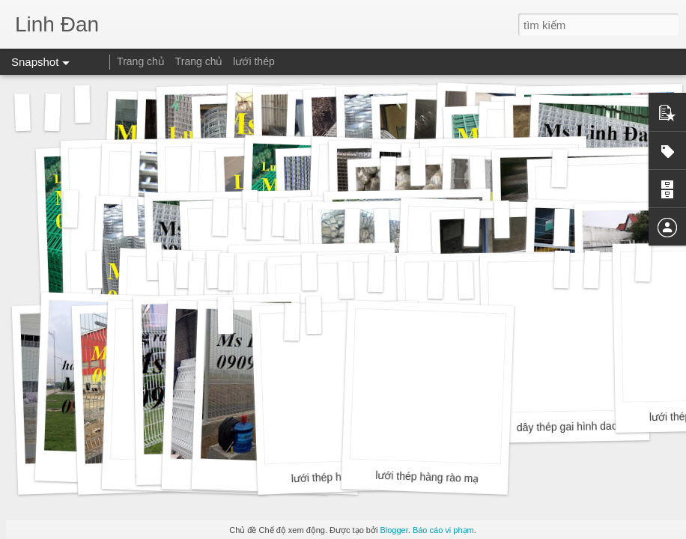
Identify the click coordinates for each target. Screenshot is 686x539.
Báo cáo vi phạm (443, 530)
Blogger (393, 530)
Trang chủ (141, 61)
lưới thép (253, 61)
